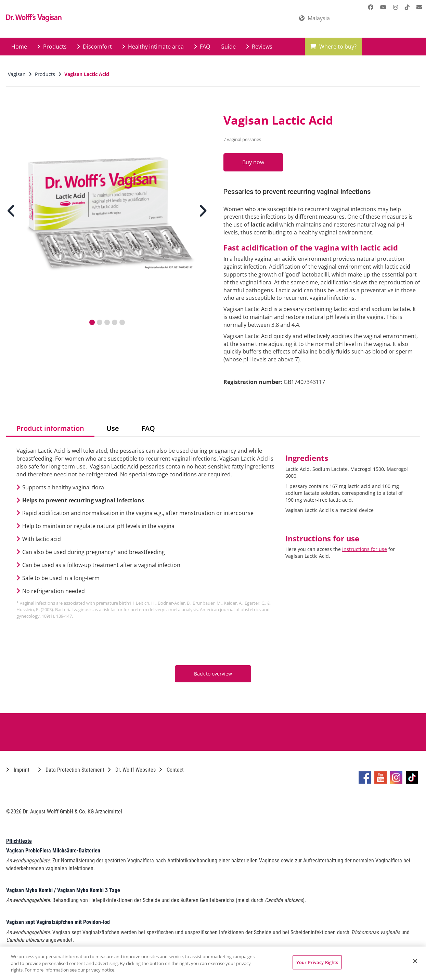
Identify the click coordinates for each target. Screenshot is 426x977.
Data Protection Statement (71, 770)
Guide (228, 46)
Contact (171, 770)
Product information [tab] (50, 428)
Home (19, 46)
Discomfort (94, 46)
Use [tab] (112, 428)
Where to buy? (333, 46)
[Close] (415, 960)
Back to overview (213, 673)
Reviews (259, 46)
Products (52, 46)
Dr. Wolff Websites (132, 770)
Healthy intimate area (153, 46)
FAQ (202, 46)
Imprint (17, 770)
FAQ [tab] (148, 428)
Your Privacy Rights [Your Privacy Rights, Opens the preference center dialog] (317, 962)
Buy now (255, 162)
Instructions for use (364, 549)
